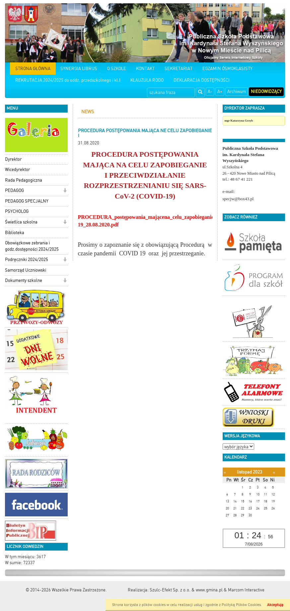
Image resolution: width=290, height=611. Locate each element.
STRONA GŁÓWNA (32, 68)
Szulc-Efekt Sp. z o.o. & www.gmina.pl (186, 589)
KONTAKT (145, 68)
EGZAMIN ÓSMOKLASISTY (227, 68)
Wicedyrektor (17, 169)
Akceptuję (275, 605)
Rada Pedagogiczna (23, 180)
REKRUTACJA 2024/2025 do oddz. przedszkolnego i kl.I (67, 80)
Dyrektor (13, 159)
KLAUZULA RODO (147, 80)
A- (210, 91)
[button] (65, 191)
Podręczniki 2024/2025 (26, 259)
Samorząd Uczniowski (25, 270)
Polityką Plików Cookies (241, 605)
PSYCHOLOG (17, 211)
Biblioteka (14, 232)
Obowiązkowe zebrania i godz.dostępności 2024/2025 (32, 246)
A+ (219, 91)
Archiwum (236, 91)
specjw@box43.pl (238, 198)
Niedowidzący (266, 91)
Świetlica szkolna (21, 221)
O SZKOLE (116, 68)
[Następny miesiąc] (274, 472)
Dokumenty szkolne (23, 280)
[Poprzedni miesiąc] (225, 472)
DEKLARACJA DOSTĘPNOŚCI (202, 80)
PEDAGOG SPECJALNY (26, 201)
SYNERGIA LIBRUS (78, 68)
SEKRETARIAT (178, 68)
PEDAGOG (14, 190)
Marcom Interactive (246, 589)
